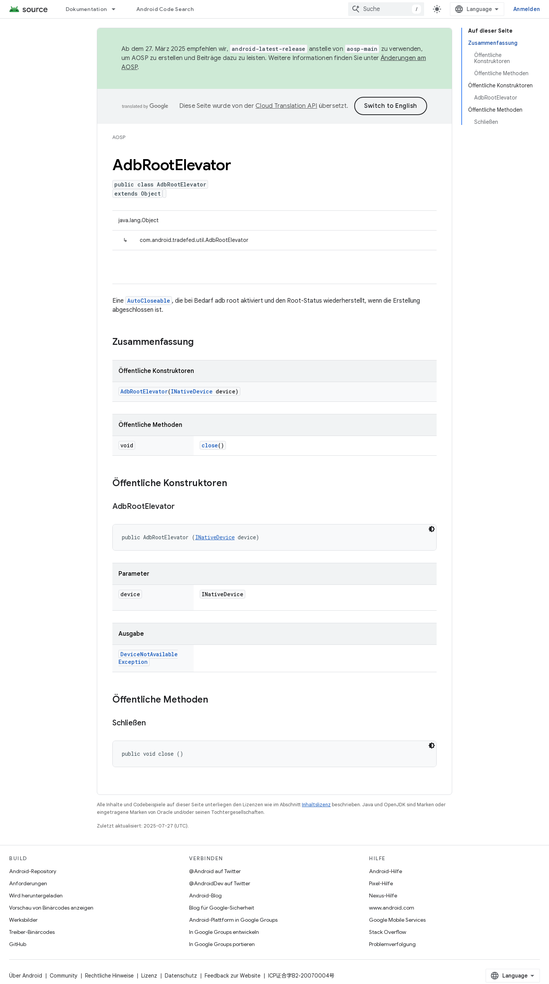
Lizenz (149, 976)
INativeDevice (192, 391)
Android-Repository (32, 871)
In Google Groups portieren (222, 944)
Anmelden (526, 9)
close (210, 445)
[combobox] (386, 9)
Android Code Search (165, 9)
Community (63, 976)
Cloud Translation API (286, 106)
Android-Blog (205, 895)
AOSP (118, 137)
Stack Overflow (387, 932)
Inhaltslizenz (316, 804)
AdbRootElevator (144, 391)
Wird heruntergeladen (36, 895)
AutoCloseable (148, 300)
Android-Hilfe (385, 871)
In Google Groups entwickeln (224, 932)
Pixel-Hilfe (381, 883)
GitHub (17, 944)
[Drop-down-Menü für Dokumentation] (117, 9)
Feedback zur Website (232, 976)
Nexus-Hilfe (383, 895)
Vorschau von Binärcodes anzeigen (51, 907)
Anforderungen (28, 883)
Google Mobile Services (397, 919)
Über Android (25, 976)
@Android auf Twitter (215, 871)
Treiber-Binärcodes (32, 932)
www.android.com (391, 907)
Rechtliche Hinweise (109, 976)
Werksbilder (23, 919)
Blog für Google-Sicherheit (221, 907)
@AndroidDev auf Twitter (219, 883)
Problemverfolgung (392, 944)
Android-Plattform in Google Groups (233, 919)
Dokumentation (86, 9)
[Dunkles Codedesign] (431, 529)
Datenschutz (181, 976)
